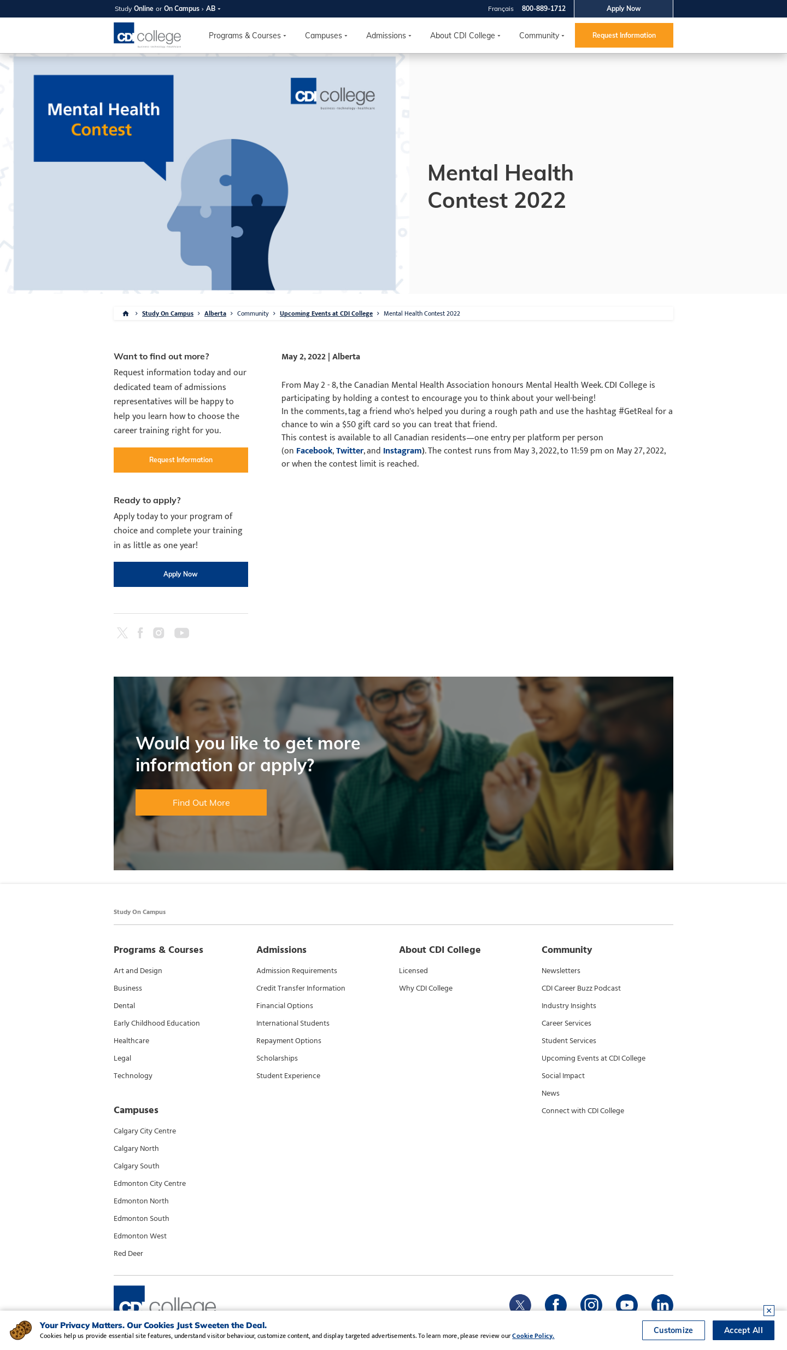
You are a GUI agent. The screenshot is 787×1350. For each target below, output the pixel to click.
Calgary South (137, 1166)
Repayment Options (288, 1040)
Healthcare (131, 1040)
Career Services (566, 1023)
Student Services (569, 1040)
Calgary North (136, 1148)
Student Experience (288, 1075)
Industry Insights (569, 1005)
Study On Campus (167, 313)
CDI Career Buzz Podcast (581, 988)
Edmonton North (141, 1201)
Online (144, 8)
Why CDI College (426, 988)
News (551, 1093)
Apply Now (624, 8)
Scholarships (277, 1058)
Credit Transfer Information (300, 988)
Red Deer (128, 1253)
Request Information (624, 35)
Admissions (386, 35)
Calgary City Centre (145, 1131)
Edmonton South (141, 1218)
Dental (124, 1005)
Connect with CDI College (583, 1110)
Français (501, 8)
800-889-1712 (544, 8)
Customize (674, 1330)
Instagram (402, 451)
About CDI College (462, 35)
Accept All (743, 1330)
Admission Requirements (296, 970)
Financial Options (284, 1005)
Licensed (413, 970)
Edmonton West (140, 1236)
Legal (122, 1058)
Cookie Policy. (533, 1335)
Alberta (215, 313)
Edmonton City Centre (150, 1183)
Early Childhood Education (157, 1023)
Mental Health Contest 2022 (422, 313)
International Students (293, 1023)
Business (128, 988)
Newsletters (561, 970)
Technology (133, 1075)
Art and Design (138, 970)
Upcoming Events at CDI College (326, 313)
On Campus (181, 8)
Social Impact (563, 1075)
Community (539, 35)
